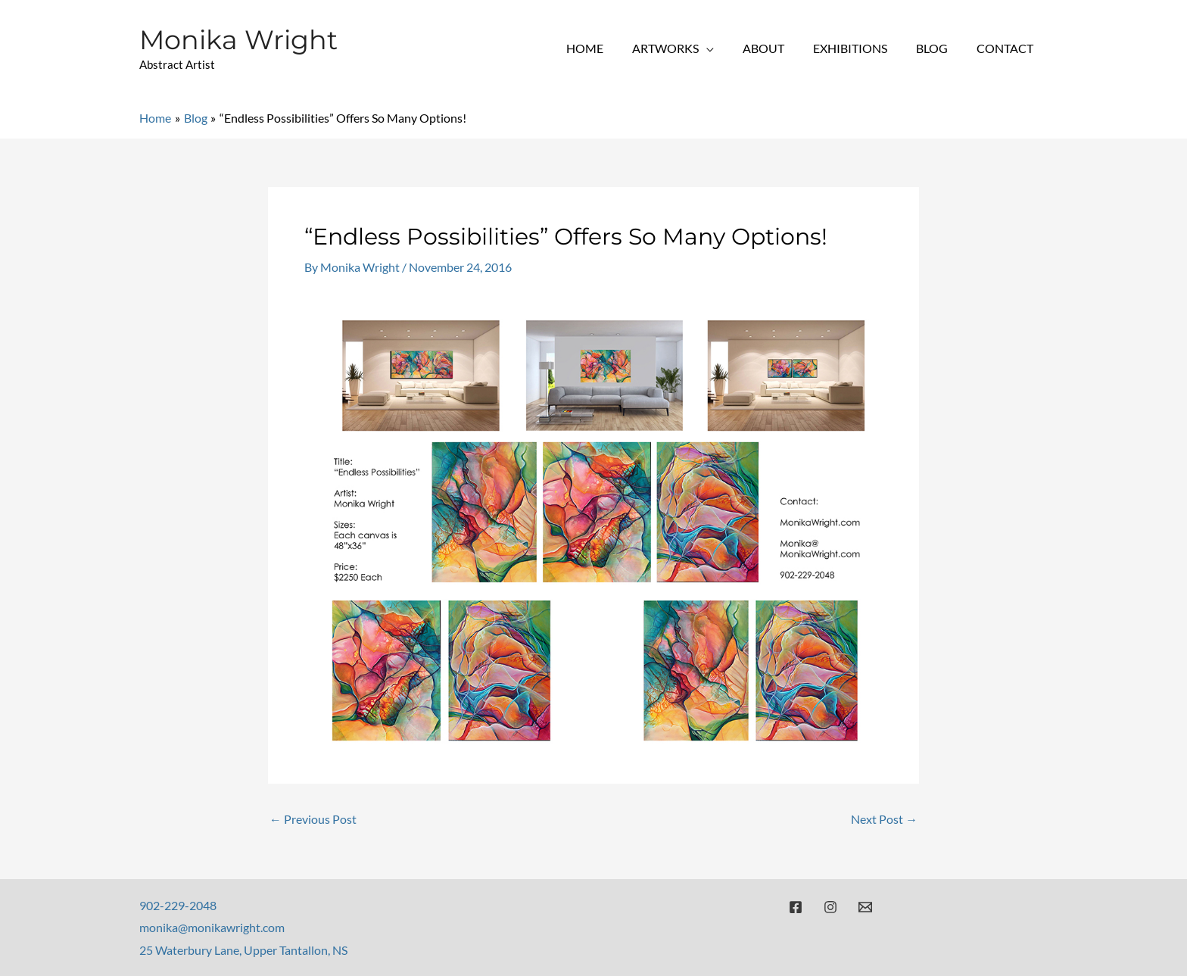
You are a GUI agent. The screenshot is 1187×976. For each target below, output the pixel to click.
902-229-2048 (178, 904)
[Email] (865, 906)
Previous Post (313, 818)
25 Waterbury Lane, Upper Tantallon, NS (243, 949)
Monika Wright (238, 39)
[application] (726, 48)
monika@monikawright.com (212, 927)
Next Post (884, 818)
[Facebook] (795, 906)
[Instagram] (830, 906)
